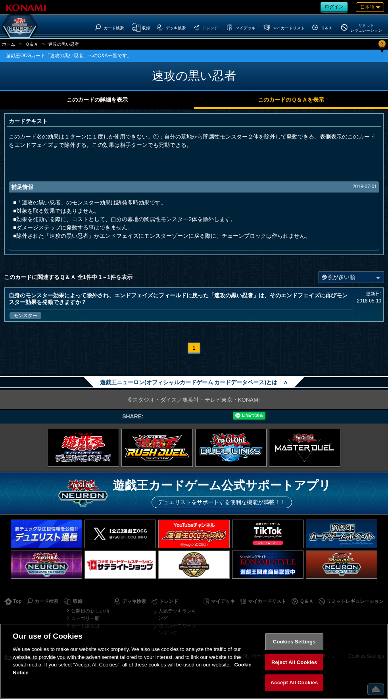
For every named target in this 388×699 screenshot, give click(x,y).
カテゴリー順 (85, 618)
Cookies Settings (294, 642)
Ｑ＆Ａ (31, 44)
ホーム (8, 44)
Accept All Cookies (294, 683)
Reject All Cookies (294, 662)
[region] (194, 661)
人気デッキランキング (177, 614)
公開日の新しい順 (90, 611)
